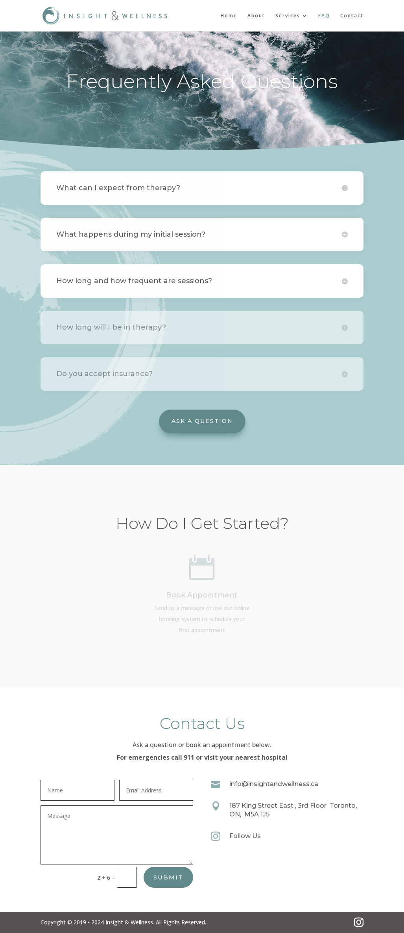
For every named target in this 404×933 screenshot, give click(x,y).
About (256, 16)
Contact (351, 16)
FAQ (324, 16)
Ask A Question (202, 421)
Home (229, 16)
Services (287, 16)
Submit (168, 877)
